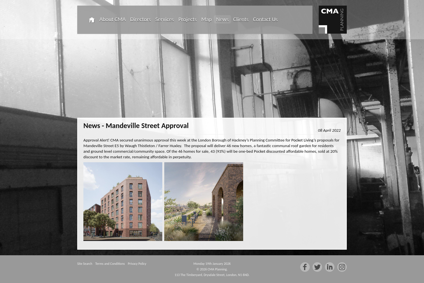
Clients (241, 19)
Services (164, 19)
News (222, 19)
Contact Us (265, 19)
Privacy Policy (137, 264)
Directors (140, 19)
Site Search (84, 264)
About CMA (112, 19)
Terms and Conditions (110, 264)
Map (206, 19)
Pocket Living (302, 140)
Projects (187, 19)
